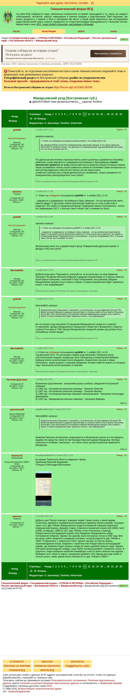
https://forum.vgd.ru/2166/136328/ (72, 87)
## (125, 130)
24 (31, 118)
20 (108, 114)
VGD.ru (16, 32)
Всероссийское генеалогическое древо (40, 688)
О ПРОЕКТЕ (17, 661)
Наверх (120, 130)
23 (121, 114)
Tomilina (64, 123)
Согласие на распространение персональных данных (49, 683)
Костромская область (22, 40)
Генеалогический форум (14, 583)
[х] (92, 2)
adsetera (16, 191)
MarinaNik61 (17, 270)
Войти (81, 32)
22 (116, 114)
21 (112, 114)
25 (35, 118)
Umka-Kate (76, 123)
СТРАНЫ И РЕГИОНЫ (50, 38)
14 (97, 114)
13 (93, 114)
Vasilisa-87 (16, 455)
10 (80, 114)
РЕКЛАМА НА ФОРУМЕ (17, 666)
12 (89, 114)
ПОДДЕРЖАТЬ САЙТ (77, 666)
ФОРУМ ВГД (47, 670)
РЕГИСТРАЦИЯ (49, 32)
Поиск (113, 32)
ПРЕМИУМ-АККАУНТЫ (47, 666)
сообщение (54, 195)
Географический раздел (22, 38)
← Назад (13, 116)
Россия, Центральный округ (16, 586)
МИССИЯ (47, 661)
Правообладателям (19, 691)
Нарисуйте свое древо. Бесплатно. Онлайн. (62, 2)
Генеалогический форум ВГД (72, 9)
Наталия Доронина (17, 379)
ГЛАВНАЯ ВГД (17, 670)
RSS (49, 686)
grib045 (17, 130)
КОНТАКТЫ (77, 661)
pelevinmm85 (17, 409)
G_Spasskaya (52, 123)
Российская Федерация (77, 38)
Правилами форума (111, 683)
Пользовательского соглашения (68, 680)
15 (101, 114)
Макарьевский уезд (46, 40)
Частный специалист (17, 138)
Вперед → (14, 121)
